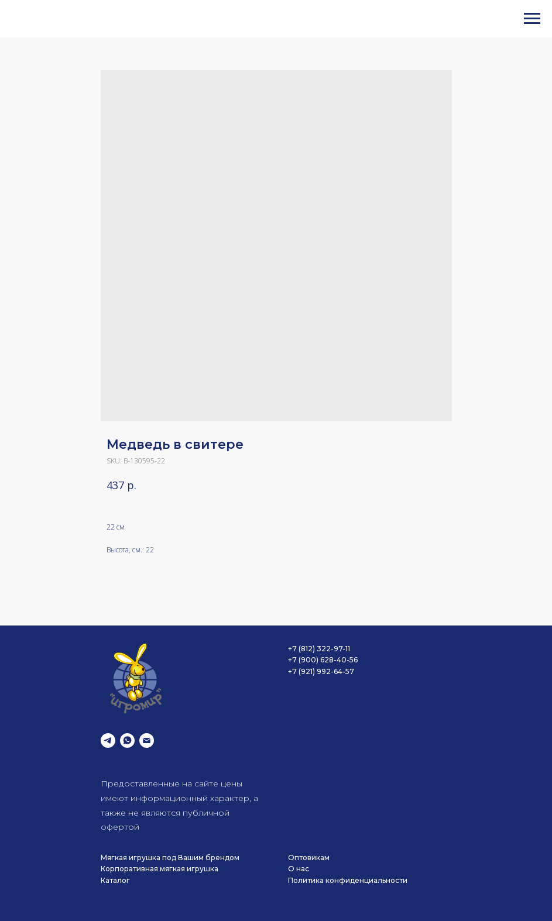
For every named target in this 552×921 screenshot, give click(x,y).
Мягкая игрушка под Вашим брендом (170, 857)
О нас (298, 868)
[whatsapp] (127, 740)
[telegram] (108, 740)
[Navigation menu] (532, 19)
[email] (146, 740)
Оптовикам (309, 857)
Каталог (115, 880)
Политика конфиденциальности (347, 880)
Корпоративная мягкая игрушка (159, 868)
